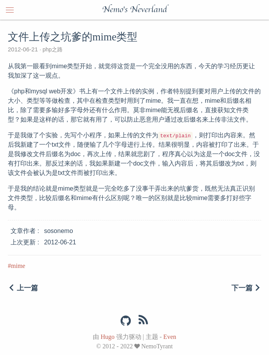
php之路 (52, 49)
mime (18, 265)
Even (169, 336)
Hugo (108, 336)
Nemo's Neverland (134, 9)
